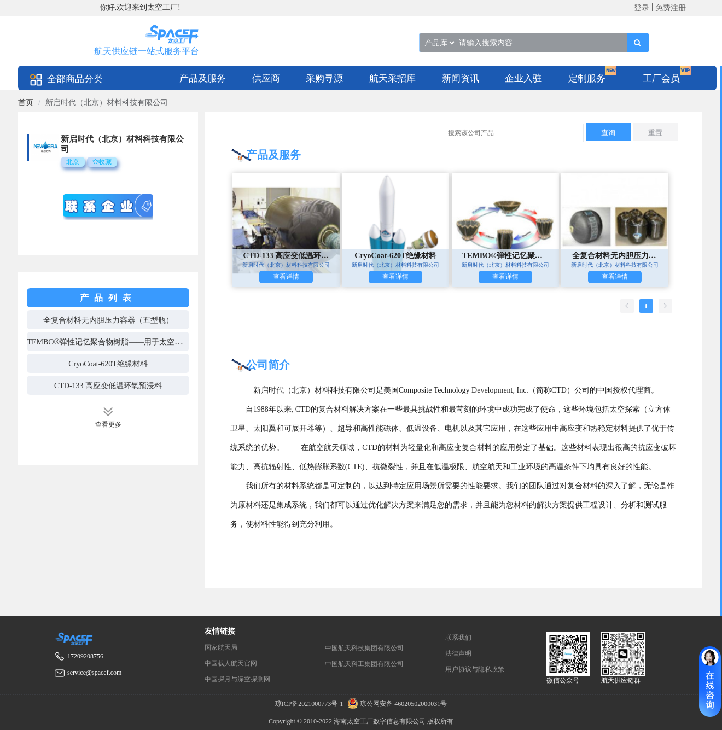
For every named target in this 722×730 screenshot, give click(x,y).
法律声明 (458, 653)
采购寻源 (324, 78)
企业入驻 (523, 78)
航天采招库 (392, 78)
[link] (25, 102)
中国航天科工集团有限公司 (364, 664)
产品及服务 (202, 78)
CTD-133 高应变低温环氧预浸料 (108, 386)
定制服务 (586, 78)
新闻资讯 (460, 78)
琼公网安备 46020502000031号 (396, 704)
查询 (608, 133)
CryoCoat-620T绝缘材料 (108, 364)
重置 (655, 133)
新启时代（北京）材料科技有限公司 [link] (106, 102)
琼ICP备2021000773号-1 (310, 704)
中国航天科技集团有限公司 (364, 648)
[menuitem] (202, 78)
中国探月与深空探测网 (237, 679)
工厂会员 (661, 78)
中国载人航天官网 (231, 663)
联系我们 (458, 637)
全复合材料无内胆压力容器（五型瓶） (108, 320)
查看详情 (286, 277)
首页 (25, 102)
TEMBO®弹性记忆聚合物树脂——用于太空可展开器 (116, 342)
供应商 (266, 78)
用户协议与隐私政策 (474, 669)
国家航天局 (221, 647)
